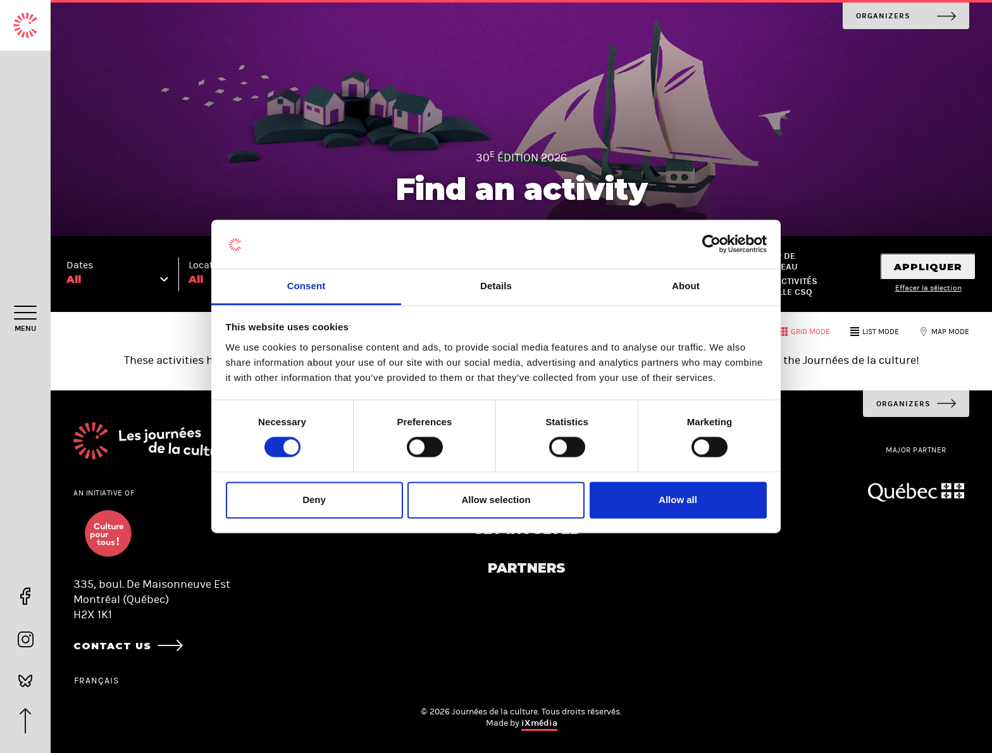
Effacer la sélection (928, 287)
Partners (527, 568)
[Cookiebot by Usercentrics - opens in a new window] (711, 244)
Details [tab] (496, 285)
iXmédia (539, 723)
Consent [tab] (306, 285)
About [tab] (686, 285)
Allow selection (495, 499)
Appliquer (928, 267)
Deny (314, 499)
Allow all (678, 499)
